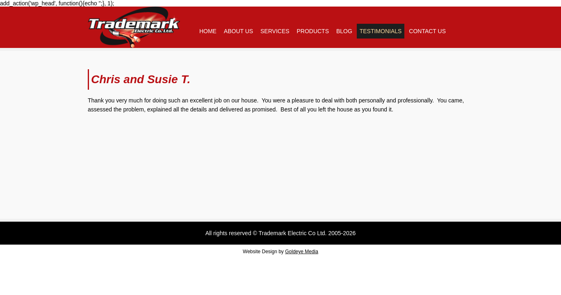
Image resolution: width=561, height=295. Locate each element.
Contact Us (427, 31)
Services (275, 31)
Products (312, 31)
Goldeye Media (301, 251)
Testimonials (381, 31)
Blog (344, 31)
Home (208, 31)
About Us (238, 31)
